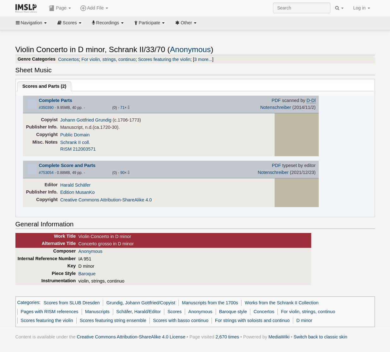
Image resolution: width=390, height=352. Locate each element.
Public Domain (75, 134)
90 (122, 172)
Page (60, 8)
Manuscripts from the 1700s (210, 302)
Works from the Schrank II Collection (281, 302)
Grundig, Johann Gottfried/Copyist (140, 302)
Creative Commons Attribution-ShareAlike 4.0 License (131, 336)
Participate (149, 22)
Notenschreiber (275, 107)
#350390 (46, 107)
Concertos (68, 59)
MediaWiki (279, 336)
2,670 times (227, 336)
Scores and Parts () (44, 86)
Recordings (108, 22)
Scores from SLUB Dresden (72, 302)
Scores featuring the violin (164, 59)
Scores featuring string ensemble (113, 320)
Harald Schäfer (75, 185)
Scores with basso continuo (180, 320)
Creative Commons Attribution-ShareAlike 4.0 (106, 199)
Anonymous (190, 49)
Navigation (31, 22)
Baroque (87, 273)
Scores (69, 22)
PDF (276, 100)
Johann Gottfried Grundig (85, 119)
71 (122, 107)
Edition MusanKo (77, 192)
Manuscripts (97, 311)
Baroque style (233, 311)
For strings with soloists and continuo (252, 320)
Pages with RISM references (50, 311)
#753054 (46, 172)
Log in (361, 7)
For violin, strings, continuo (108, 59)
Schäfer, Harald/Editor (138, 311)
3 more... (203, 59)
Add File (94, 8)
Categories (28, 302)
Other (185, 22)
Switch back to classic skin (320, 336)
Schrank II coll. (75, 142)
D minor (304, 320)
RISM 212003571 (78, 149)
